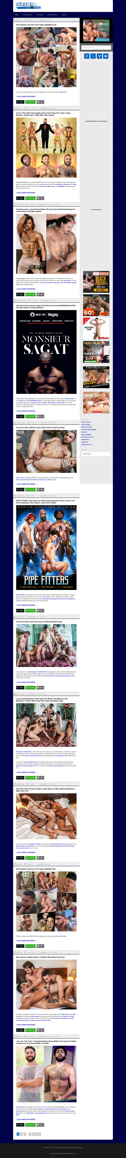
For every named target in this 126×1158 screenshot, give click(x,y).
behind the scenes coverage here (26, 766)
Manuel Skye (51, 402)
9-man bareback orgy (30, 762)
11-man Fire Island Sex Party (31, 755)
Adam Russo (58, 844)
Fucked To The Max (68, 1016)
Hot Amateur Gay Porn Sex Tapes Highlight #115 (36, 25)
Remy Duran (19, 1107)
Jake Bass (44, 402)
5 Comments (30, 20)
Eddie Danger (51, 186)
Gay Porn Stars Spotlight (52, 204)
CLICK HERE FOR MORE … (27, 96)
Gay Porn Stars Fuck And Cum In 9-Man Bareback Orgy (39, 622)
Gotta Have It (67, 280)
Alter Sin (31, 398)
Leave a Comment (31, 108)
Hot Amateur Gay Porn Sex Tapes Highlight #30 (35, 869)
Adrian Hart (66, 184)
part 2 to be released (56, 766)
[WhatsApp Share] (30, 101)
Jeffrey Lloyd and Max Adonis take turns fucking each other (33, 479)
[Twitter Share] (20, 101)
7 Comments (31, 204)
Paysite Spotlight (86, 434)
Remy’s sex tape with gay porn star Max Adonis (53, 1109)
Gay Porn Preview (52, 422)
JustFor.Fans (62, 92)
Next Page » (36, 1134)
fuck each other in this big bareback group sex (58, 676)
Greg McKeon (59, 184)
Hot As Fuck (19, 477)
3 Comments (33, 422)
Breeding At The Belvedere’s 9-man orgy (41, 672)
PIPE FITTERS (20, 595)
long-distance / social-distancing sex (37, 1113)
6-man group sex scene (61, 755)
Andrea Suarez (35, 1016)
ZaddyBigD (61, 186)
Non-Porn (84, 432)
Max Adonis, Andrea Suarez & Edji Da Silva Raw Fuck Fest (40, 957)
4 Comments (32, 495)
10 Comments (33, 300)
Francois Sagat (69, 398)
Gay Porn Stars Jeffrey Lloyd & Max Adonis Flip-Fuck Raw (40, 427)
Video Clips (48, 20)
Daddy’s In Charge (35, 844)
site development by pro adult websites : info (63, 1153)
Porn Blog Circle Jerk (87, 437)
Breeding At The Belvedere (24, 751)
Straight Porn (85, 439)
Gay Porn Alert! (53, 300)
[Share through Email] (40, 101)
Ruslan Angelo (20, 846)
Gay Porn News (51, 108)
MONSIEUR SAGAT (36, 400)
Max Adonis (42, 186)
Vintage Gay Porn (86, 444)
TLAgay (21, 400)
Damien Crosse (36, 402)
